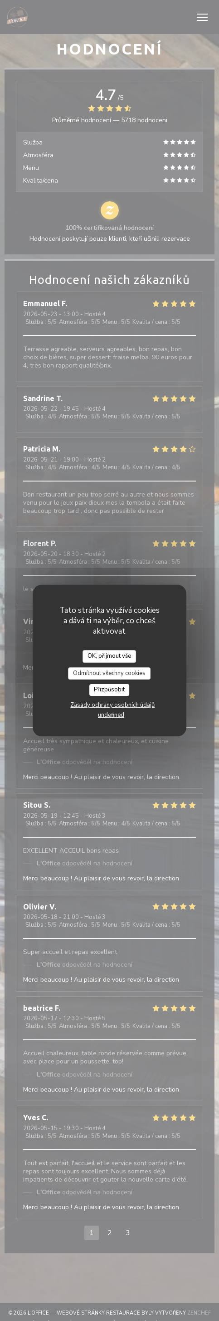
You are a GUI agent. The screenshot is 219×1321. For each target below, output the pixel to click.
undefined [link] (111, 715)
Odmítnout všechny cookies (109, 673)
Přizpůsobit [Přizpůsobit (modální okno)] (109, 689)
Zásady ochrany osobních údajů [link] (112, 705)
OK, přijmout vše (109, 656)
